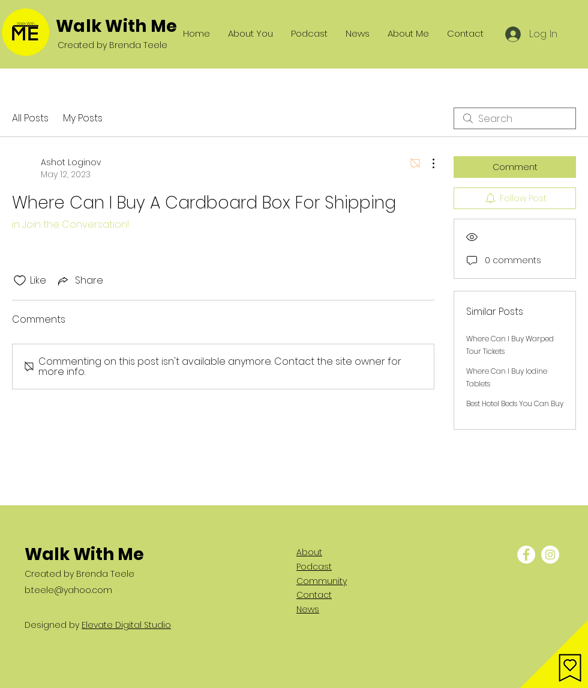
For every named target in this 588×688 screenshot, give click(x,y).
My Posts (83, 118)
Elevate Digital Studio (126, 625)
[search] (515, 118)
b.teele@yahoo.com (68, 590)
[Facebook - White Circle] (526, 555)
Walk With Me (116, 26)
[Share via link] (79, 280)
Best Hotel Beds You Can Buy (514, 403)
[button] (554, 654)
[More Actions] (427, 163)
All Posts (30, 118)
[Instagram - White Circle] (550, 555)
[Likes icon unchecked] (20, 280)
